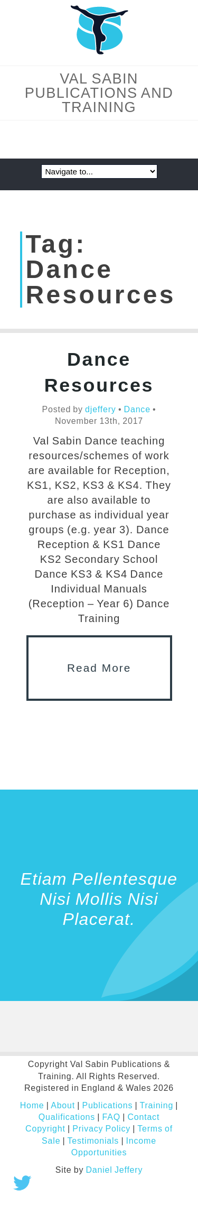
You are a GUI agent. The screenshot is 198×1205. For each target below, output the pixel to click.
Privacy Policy (101, 1128)
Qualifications (67, 1117)
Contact (143, 1117)
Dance (137, 409)
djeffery (100, 409)
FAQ (111, 1117)
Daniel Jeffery (114, 1169)
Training (156, 1105)
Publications (107, 1105)
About (63, 1105)
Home (32, 1105)
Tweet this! (22, 1182)
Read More (99, 668)
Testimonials (93, 1140)
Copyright (45, 1128)
